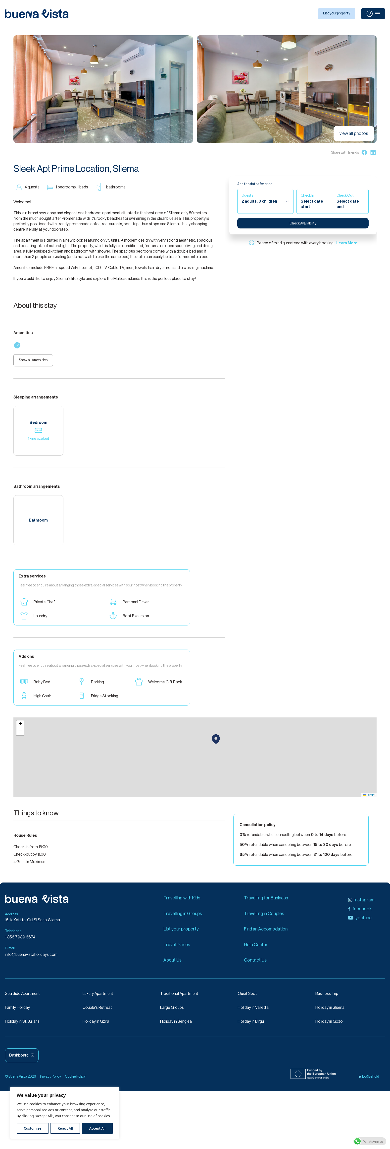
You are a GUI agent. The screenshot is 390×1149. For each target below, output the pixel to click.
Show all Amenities (36, 362)
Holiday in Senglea (176, 1024)
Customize (32, 1128)
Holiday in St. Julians (22, 1024)
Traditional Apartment (179, 996)
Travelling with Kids (181, 900)
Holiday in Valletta (253, 1010)
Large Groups (172, 1010)
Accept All (97, 1128)
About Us (172, 962)
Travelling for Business (266, 900)
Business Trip (326, 996)
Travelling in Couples (264, 916)
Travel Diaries (176, 947)
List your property (336, 13)
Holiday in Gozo (329, 1024)
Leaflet (369, 797)
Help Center (256, 947)
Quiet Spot (247, 996)
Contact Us (255, 962)
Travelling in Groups (182, 916)
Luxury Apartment (98, 996)
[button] (215, 742)
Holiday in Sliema (329, 1010)
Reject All (65, 1128)
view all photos (354, 133)
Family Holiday (17, 1010)
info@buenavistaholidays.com (31, 957)
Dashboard (21, 1058)
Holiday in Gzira (96, 1024)
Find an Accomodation (266, 931)
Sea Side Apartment (22, 996)
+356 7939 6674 (20, 940)
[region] (64, 1113)
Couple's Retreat (97, 1010)
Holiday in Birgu (251, 1024)
